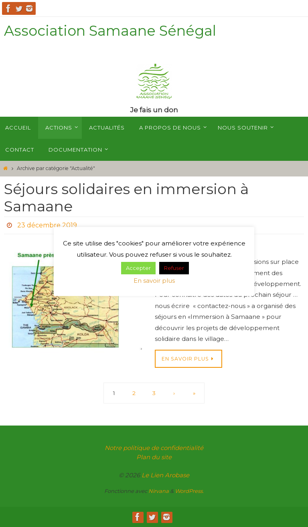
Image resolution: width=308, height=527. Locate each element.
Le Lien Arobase (165, 475)
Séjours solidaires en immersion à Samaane (126, 197)
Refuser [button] (174, 268)
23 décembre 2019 (47, 225)
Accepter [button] (138, 268)
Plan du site (154, 457)
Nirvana (158, 491)
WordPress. (189, 491)
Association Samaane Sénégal (110, 30)
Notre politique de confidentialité (154, 448)
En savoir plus (154, 280)
